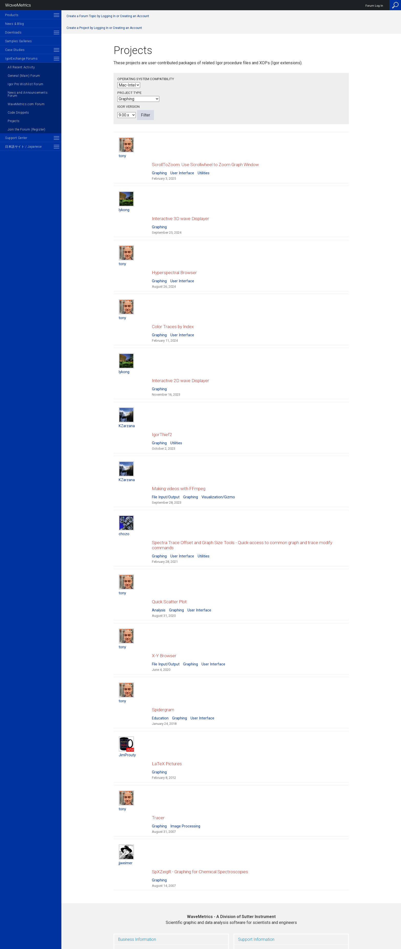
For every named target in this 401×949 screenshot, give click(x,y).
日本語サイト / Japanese (23, 146)
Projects (14, 121)
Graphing (159, 168)
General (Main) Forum (24, 76)
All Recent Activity (21, 67)
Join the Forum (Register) (27, 129)
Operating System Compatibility (145, 79)
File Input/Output (166, 461)
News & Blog (14, 24)
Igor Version (128, 106)
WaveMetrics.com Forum (26, 104)
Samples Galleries (18, 41)
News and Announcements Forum (28, 94)
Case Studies (15, 50)
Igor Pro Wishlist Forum (25, 84)
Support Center (16, 138)
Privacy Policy (231, 927)
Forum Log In (374, 5)
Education (160, 662)
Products (12, 15)
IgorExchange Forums (21, 58)
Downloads (13, 32)
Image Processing (185, 760)
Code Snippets (18, 112)
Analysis (158, 564)
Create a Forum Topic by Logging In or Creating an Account (107, 16)
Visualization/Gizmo (218, 461)
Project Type (129, 93)
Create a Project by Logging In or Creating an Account (104, 28)
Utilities (203, 168)
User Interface (182, 168)
